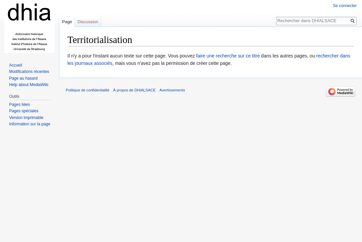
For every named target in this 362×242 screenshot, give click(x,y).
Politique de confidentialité (87, 90)
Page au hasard (23, 78)
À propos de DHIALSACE (134, 90)
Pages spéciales (23, 111)
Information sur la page (29, 124)
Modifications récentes (29, 71)
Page (67, 21)
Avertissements (172, 90)
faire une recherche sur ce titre (228, 55)
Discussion (87, 21)
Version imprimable (26, 117)
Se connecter (345, 5)
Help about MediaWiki (28, 84)
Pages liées (19, 104)
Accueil (15, 65)
